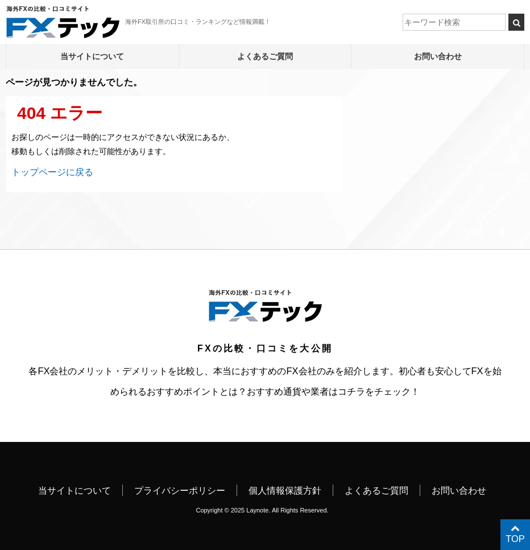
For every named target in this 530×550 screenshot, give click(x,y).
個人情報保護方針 (285, 490)
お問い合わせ (438, 56)
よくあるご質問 (265, 56)
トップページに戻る (52, 172)
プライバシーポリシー (179, 490)
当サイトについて (92, 56)
